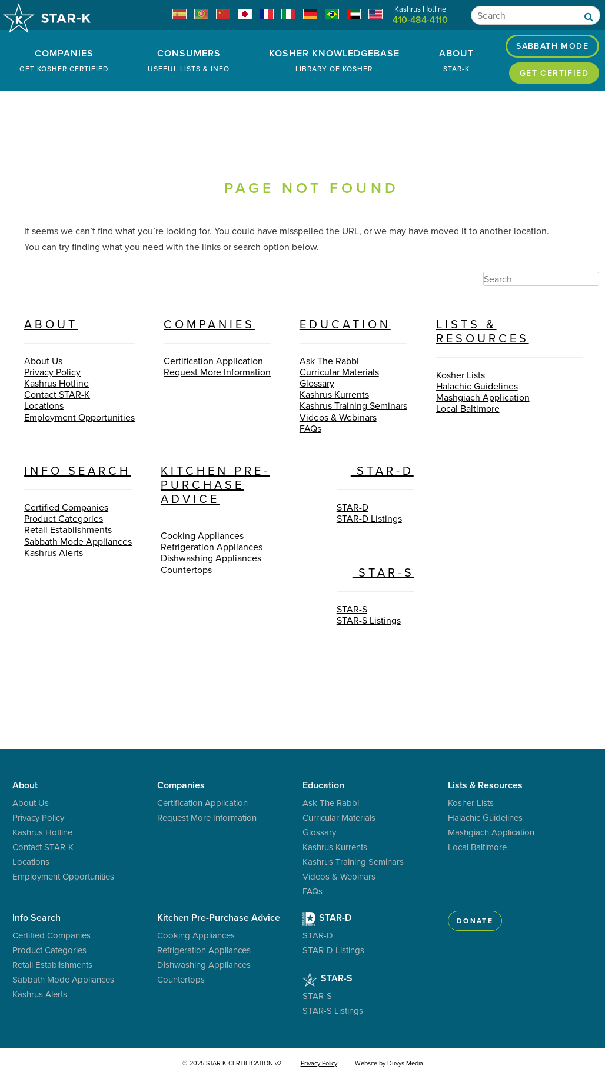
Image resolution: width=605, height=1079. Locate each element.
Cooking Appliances (202, 535)
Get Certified (554, 73)
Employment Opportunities (79, 417)
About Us (43, 360)
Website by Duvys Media (389, 1063)
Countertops (186, 569)
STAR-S (375, 572)
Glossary (317, 383)
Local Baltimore (468, 408)
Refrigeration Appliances (211, 546)
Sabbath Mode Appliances (78, 541)
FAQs (310, 428)
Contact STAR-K (57, 394)
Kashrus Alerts (53, 552)
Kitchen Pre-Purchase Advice (215, 484)
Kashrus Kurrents (334, 394)
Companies (64, 60)
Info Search (77, 470)
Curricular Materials (339, 371)
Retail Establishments (68, 529)
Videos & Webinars (338, 417)
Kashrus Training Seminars (353, 405)
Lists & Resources (482, 331)
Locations (44, 405)
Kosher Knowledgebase (335, 60)
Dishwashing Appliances (211, 557)
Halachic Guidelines (477, 385)
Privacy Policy (52, 371)
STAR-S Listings (369, 620)
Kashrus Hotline (56, 383)
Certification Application (213, 360)
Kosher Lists (460, 374)
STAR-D (375, 470)
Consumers (189, 60)
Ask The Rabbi (329, 360)
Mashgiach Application (483, 397)
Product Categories (63, 518)
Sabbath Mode (552, 46)
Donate (475, 920)
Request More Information (217, 371)
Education (345, 323)
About (456, 60)
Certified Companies (66, 507)
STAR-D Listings (369, 518)
